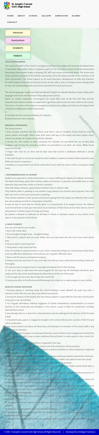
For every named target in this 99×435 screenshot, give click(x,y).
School (33, 15)
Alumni (76, 15)
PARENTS (18, 56)
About (21, 15)
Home (10, 15)
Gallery (46, 15)
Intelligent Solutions (86, 432)
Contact (12, 22)
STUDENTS (18, 48)
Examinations (17, 40)
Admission (61, 15)
